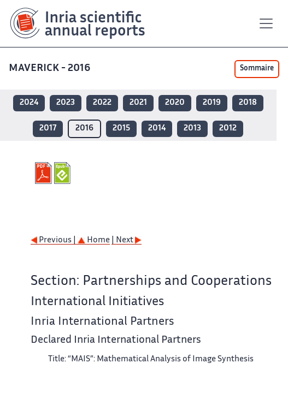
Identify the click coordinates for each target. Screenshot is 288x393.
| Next (126, 240)
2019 (212, 102)
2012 (228, 128)
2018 (248, 102)
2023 (65, 102)
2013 (192, 128)
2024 (29, 102)
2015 (121, 128)
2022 (102, 102)
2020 (175, 102)
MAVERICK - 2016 (50, 68)
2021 (138, 102)
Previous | (54, 240)
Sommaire (257, 69)
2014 (157, 128)
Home (94, 240)
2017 (47, 128)
